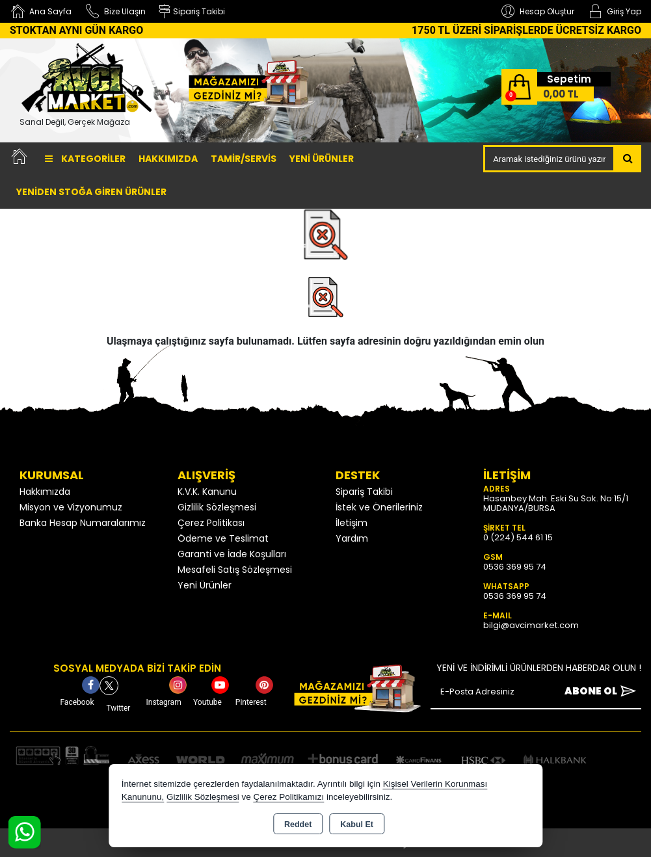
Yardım (352, 538)
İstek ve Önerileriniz (379, 507)
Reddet (298, 824)
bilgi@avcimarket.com (531, 625)
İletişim (351, 522)
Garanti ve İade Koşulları (232, 553)
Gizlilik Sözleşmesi (217, 507)
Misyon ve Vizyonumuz (71, 507)
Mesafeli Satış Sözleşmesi (235, 569)
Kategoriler (85, 158)
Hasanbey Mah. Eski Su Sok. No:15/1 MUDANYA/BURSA (555, 503)
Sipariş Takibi (364, 491)
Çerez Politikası (211, 522)
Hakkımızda (168, 158)
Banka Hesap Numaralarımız (83, 522)
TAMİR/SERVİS (243, 158)
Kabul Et (356, 824)
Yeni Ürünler (205, 585)
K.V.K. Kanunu (207, 491)
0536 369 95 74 (514, 566)
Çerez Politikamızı (288, 797)
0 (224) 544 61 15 (518, 537)
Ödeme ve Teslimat (223, 538)
